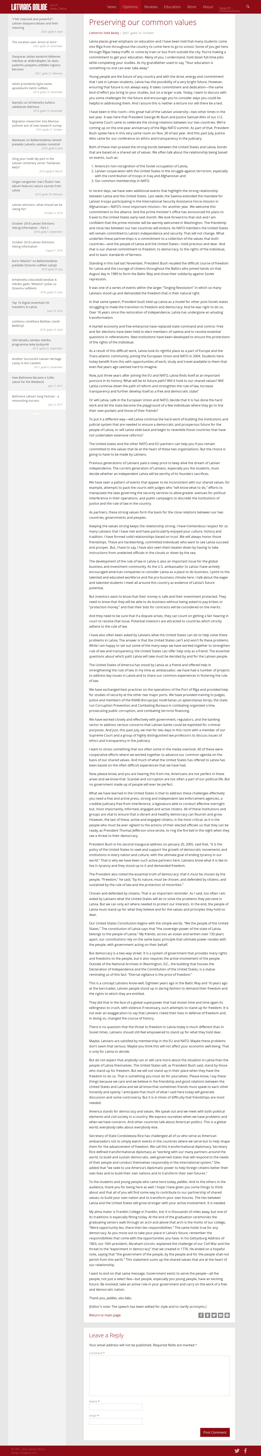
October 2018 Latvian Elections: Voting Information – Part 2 (37, 227)
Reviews (177, 6)
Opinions (157, 6)
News (138, 6)
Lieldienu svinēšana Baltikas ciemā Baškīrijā (37, 325)
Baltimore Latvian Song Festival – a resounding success (37, 400)
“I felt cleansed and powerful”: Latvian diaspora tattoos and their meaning (37, 25)
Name (94, 1401)
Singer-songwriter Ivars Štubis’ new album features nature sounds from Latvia (37, 188)
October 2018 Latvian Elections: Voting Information (37, 246)
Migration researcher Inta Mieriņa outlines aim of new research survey (37, 125)
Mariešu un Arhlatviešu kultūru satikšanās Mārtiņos (37, 107)
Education (199, 6)
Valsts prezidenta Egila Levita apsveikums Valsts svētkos (37, 88)
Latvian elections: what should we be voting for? (37, 209)
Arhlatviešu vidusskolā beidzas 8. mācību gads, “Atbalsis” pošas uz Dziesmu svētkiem (37, 286)
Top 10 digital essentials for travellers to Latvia (37, 307)
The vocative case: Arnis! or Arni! (37, 44)
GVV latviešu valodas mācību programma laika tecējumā (37, 344)
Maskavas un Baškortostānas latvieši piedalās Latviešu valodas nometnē (37, 144)
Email (94, 1416)
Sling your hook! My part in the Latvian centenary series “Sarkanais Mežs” (37, 165)
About (235, 6)
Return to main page (105, 1315)
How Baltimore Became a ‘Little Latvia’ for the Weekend (37, 382)
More (218, 6)
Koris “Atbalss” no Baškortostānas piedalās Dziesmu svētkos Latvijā (37, 265)
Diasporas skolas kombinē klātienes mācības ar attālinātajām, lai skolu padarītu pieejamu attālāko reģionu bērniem (37, 65)
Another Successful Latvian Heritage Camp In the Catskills (37, 363)
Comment (97, 1353)
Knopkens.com (28, 1452)
